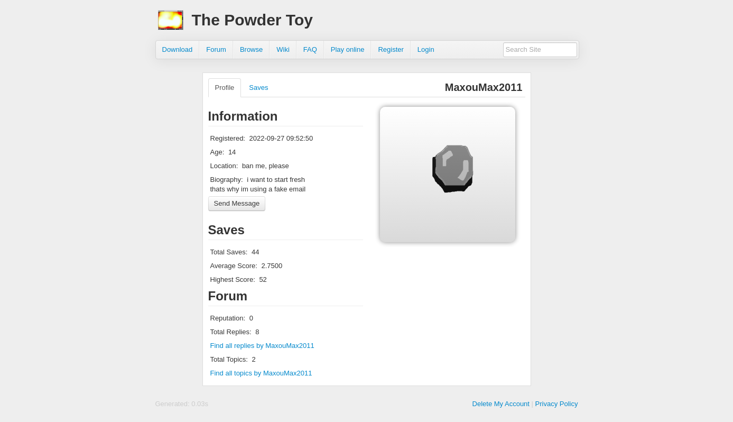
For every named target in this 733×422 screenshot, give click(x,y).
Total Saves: (229, 252)
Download (177, 49)
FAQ (310, 49)
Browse (251, 49)
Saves (258, 87)
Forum (216, 49)
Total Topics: (229, 359)
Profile (225, 87)
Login (425, 49)
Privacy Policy (556, 404)
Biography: (226, 180)
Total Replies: (231, 332)
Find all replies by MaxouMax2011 (262, 346)
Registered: (227, 138)
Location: (224, 166)
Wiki (283, 49)
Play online (348, 49)
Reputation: (228, 318)
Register (390, 49)
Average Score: (233, 266)
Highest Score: (232, 279)
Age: (217, 152)
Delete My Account (501, 404)
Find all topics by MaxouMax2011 (261, 373)
